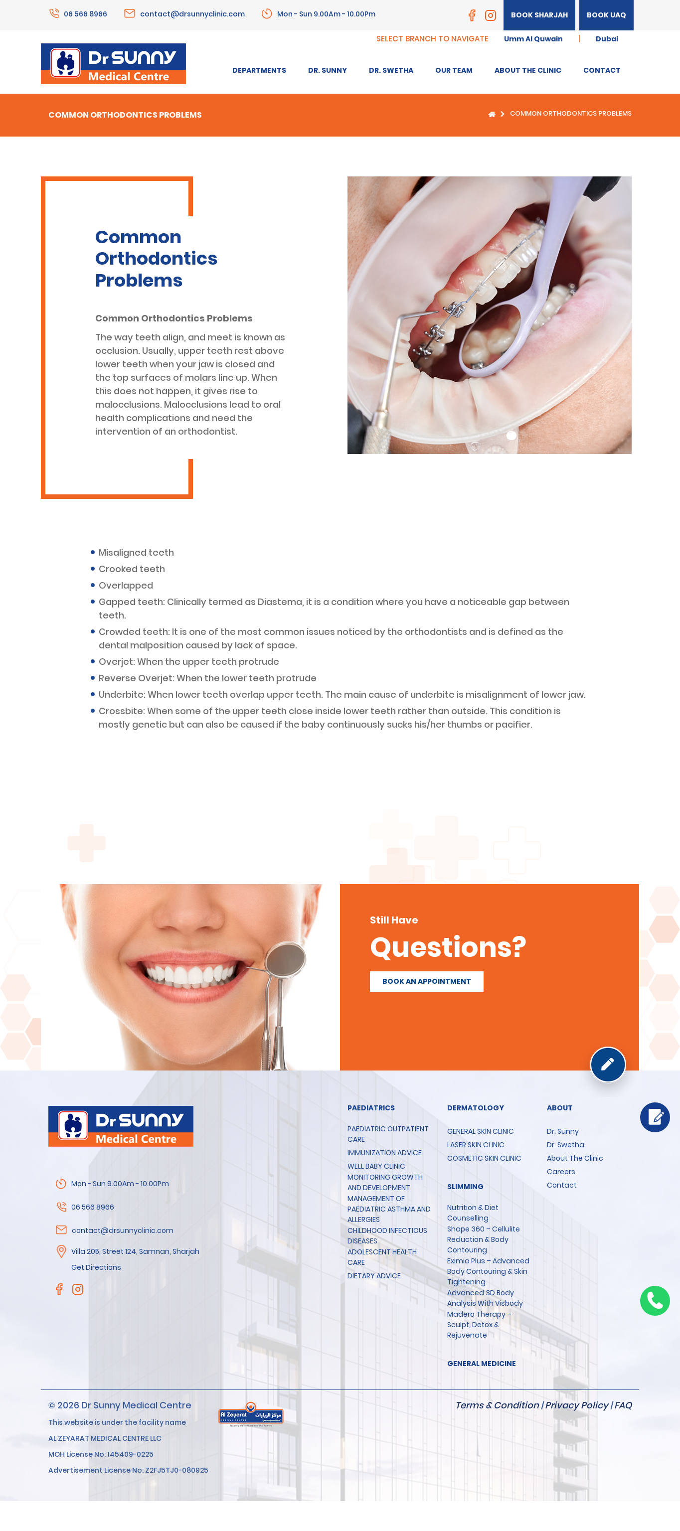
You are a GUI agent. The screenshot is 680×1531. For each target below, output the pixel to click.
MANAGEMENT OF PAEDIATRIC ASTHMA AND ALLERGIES (389, 1209)
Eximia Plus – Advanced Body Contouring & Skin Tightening (488, 1271)
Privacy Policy (576, 1405)
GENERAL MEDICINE (481, 1364)
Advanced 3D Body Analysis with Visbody (485, 1298)
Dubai (607, 39)
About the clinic (575, 1158)
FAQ (623, 1405)
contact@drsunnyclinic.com (192, 13)
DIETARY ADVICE (374, 1276)
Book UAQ (606, 15)
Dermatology (475, 1108)
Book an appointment (426, 981)
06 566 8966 (85, 13)
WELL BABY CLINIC (376, 1166)
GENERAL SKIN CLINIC (480, 1131)
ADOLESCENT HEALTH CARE (382, 1257)
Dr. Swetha (565, 1145)
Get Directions (96, 1267)
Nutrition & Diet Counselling (473, 1213)
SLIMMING (465, 1187)
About (560, 1108)
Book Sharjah (539, 15)
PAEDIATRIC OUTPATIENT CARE (388, 1134)
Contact (562, 1185)
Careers (561, 1172)
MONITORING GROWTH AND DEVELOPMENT (385, 1182)
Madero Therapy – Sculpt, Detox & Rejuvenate (479, 1324)
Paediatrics (371, 1108)
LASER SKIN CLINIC (476, 1145)
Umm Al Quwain (533, 39)
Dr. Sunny (563, 1131)
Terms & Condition (497, 1405)
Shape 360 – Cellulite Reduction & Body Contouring (483, 1239)
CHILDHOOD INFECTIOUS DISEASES (387, 1235)
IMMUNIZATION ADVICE (384, 1153)
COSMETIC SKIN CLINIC (484, 1158)
